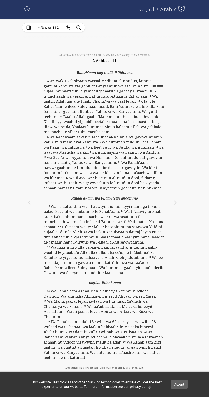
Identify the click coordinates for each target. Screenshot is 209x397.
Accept (179, 384)
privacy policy (140, 386)
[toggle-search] (78, 27)
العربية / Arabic (157, 9)
